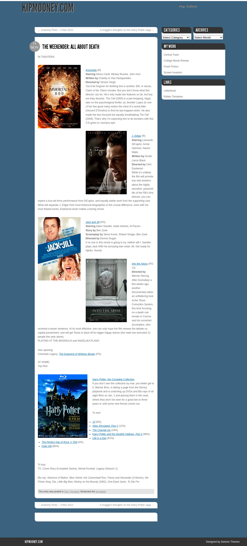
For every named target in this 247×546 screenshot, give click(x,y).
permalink (101, 491)
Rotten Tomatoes (173, 96)
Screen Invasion (173, 72)
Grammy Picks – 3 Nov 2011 (55, 30)
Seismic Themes (230, 541)
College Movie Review (176, 60)
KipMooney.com (48, 8)
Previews (74, 491)
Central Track (171, 54)
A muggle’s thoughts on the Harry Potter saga (127, 30)
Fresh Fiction (171, 66)
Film (66, 491)
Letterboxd (170, 90)
